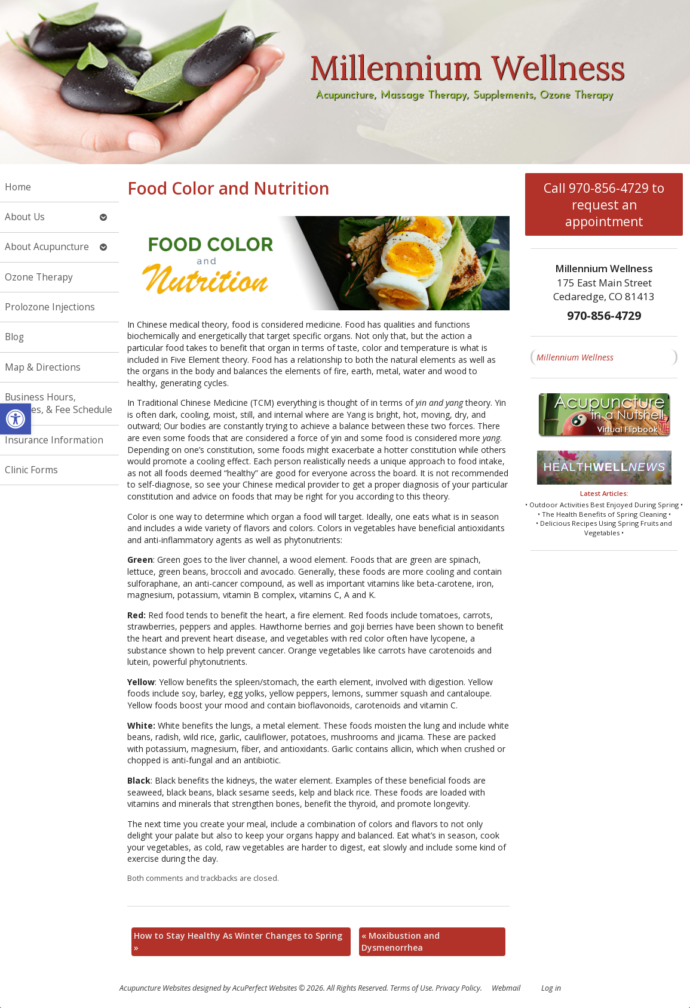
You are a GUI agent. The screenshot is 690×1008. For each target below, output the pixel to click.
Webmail (506, 988)
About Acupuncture (47, 247)
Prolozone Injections (50, 307)
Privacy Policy (458, 988)
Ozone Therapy (39, 277)
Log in (551, 988)
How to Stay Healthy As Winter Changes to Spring (238, 941)
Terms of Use (411, 988)
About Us (25, 217)
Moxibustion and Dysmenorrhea (400, 941)
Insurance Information (54, 440)
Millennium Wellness (575, 357)
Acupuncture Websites (155, 988)
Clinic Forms (31, 470)
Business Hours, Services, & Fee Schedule (58, 404)
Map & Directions (43, 367)
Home (18, 187)
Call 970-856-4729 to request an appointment (604, 205)
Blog (14, 337)
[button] (15, 418)
